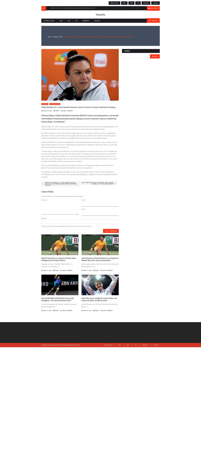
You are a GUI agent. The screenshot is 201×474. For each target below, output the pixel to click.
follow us (154, 8)
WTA (124, 3)
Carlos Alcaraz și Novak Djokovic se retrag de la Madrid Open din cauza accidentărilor (100, 259)
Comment (44, 200)
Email (84, 209)
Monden (146, 3)
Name (84, 200)
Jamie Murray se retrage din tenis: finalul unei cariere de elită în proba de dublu (99, 299)
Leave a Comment (67, 111)
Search (153, 20)
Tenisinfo (100, 14)
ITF (138, 3)
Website (43, 218)
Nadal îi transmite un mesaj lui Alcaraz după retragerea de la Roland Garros (58, 259)
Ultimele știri (114, 3)
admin (57, 111)
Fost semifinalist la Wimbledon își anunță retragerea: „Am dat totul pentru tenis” (57, 299)
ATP (131, 3)
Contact (155, 3)
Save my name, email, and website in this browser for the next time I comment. (67, 226)
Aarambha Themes (74, 345)
